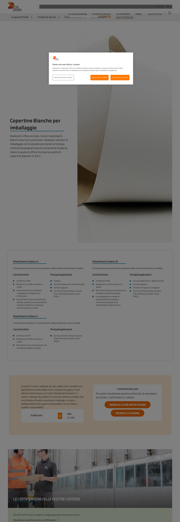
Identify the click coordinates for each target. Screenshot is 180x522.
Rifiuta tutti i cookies (99, 77)
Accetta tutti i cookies (120, 77)
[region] (91, 68)
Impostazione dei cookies (63, 77)
